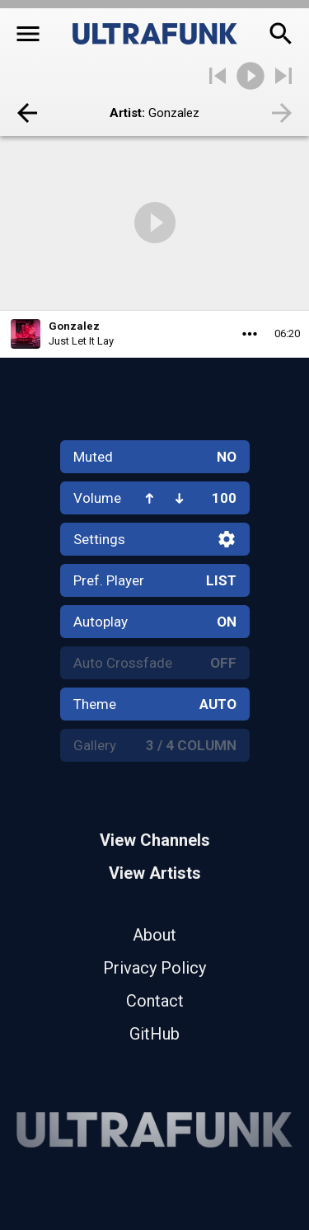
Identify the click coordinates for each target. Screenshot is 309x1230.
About (154, 935)
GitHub (154, 1034)
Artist (126, 113)
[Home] (155, 34)
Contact (155, 1001)
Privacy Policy (154, 968)
